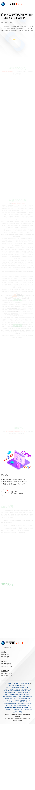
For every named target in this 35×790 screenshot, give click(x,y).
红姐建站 (15, 712)
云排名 (20, 690)
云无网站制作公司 (27, 709)
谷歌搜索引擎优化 (6, 657)
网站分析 (24, 690)
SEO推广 (10, 683)
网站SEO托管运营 (6, 664)
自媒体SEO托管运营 (6, 666)
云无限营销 (22, 696)
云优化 (22, 703)
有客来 (19, 703)
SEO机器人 (20, 701)
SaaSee (12, 694)
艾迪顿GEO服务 (27, 701)
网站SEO (27, 683)
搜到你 (28, 694)
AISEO (29, 703)
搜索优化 (7, 694)
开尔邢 (18, 692)
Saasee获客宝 (20, 705)
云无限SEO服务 (7, 709)
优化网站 (23, 685)
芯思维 (13, 690)
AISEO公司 (15, 707)
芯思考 (15, 694)
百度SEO (21, 683)
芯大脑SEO (13, 692)
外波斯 (8, 692)
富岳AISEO (13, 698)
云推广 (28, 698)
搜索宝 (30, 692)
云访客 (11, 696)
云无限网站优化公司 (17, 709)
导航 (19, 712)
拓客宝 (26, 696)
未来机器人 (7, 698)
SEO (5, 683)
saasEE (12, 687)
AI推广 (21, 698)
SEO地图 (16, 687)
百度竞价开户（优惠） (7, 673)
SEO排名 (11, 685)
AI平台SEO (21, 707)
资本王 (26, 703)
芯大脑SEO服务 (8, 707)
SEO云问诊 (7, 703)
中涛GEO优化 (27, 707)
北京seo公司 (13, 701)
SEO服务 (16, 683)
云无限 (16, 690)
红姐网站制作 (7, 690)
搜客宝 (26, 692)
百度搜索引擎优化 (6, 654)
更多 (21, 712)
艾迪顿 (25, 698)
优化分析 (22, 692)
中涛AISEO (20, 694)
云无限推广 (16, 696)
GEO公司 (8, 705)
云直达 (8, 687)
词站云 (8, 701)
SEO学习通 (6, 696)
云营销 (30, 696)
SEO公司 (17, 685)
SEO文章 (21, 687)
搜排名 (25, 694)
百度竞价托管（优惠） (7, 676)
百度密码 (28, 690)
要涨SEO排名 (13, 703)
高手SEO (26, 705)
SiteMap (27, 687)
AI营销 (18, 698)
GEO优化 (13, 705)
